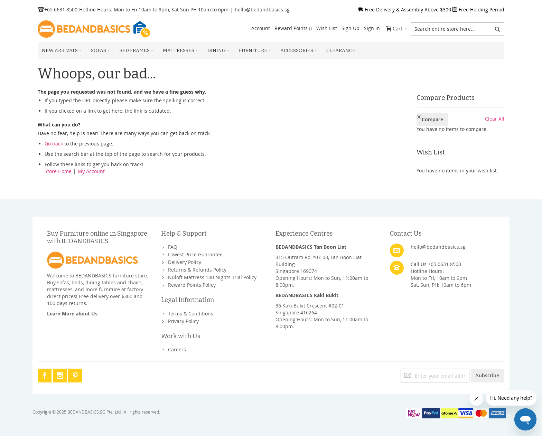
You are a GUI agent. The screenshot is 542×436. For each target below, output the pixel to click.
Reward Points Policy (192, 285)
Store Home (58, 171)
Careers (177, 349)
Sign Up (350, 28)
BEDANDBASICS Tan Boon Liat (310, 247)
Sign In (372, 28)
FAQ (172, 247)
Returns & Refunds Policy (197, 269)
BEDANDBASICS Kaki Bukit (306, 295)
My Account (91, 171)
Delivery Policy (184, 262)
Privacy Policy (183, 321)
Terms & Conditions (190, 313)
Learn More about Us (72, 313)
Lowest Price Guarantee (195, 254)
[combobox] (457, 29)
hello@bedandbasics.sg (262, 9)
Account (260, 28)
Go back (54, 143)
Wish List (326, 28)
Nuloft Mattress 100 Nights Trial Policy (212, 277)
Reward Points (293, 28)
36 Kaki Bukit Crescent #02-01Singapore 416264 (309, 309)
